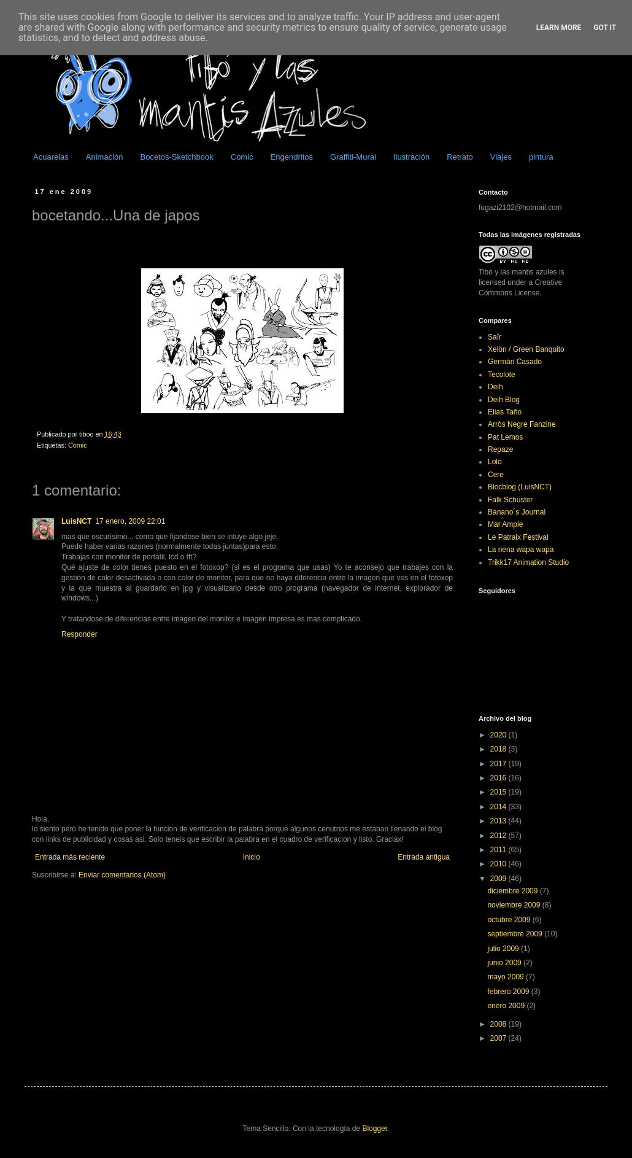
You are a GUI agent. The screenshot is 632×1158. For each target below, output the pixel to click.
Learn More (559, 27)
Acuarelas (51, 156)
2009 (499, 878)
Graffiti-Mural (353, 156)
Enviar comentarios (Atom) (122, 875)
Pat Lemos (505, 437)
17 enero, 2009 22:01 (130, 521)
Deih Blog (504, 399)
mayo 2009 (506, 977)
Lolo (495, 461)
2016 (499, 778)
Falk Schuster (510, 499)
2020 (499, 735)
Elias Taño (505, 412)
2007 (499, 1038)
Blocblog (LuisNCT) (520, 487)
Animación (104, 156)
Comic (242, 156)
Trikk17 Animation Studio (528, 562)
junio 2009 (505, 962)
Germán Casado (515, 361)
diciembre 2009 (513, 891)
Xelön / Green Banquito (526, 349)
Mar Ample (505, 524)
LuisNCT (76, 521)
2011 (499, 849)
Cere (496, 474)
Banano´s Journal (516, 512)
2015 (499, 792)
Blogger (374, 1128)
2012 (499, 835)
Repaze (500, 449)
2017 (499, 764)
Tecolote (501, 374)
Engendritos (292, 156)
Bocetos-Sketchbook (177, 156)
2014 (499, 806)
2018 (499, 749)
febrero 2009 (509, 991)
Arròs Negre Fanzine (522, 424)
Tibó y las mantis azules (518, 272)
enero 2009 (506, 1005)
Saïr (494, 337)
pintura (541, 156)
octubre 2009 (509, 919)
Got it (604, 27)
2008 (499, 1024)
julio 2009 (504, 948)
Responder (79, 634)
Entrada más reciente (70, 857)
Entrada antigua (424, 857)
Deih (495, 387)
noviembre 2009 (514, 905)
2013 (499, 821)
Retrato (460, 156)
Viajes (501, 156)
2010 (499, 864)
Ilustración (411, 156)
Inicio (251, 857)
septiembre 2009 (515, 934)
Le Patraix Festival (518, 537)
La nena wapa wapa (520, 549)
